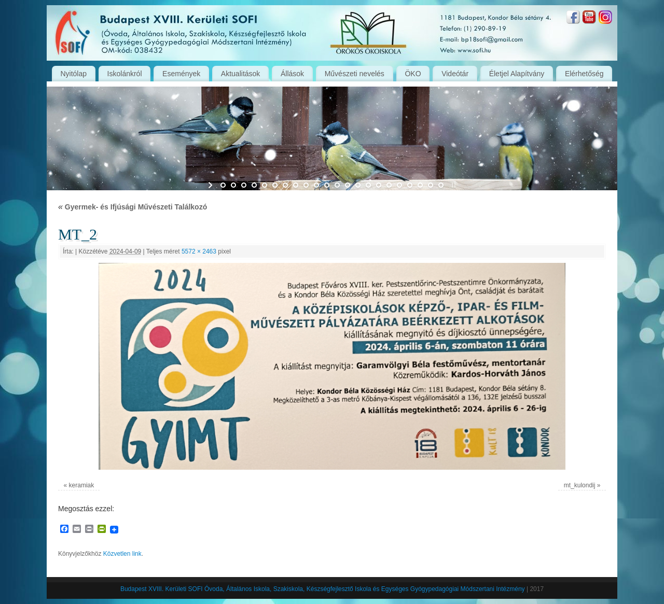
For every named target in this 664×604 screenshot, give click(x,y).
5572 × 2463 (199, 251)
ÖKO (413, 73)
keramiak (81, 485)
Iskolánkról (124, 73)
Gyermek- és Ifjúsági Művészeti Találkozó (132, 207)
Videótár (454, 73)
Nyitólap (73, 73)
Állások (292, 73)
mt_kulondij (580, 485)
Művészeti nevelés (354, 73)
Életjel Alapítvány (517, 73)
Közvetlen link (122, 553)
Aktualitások (240, 73)
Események (181, 73)
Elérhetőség (584, 73)
